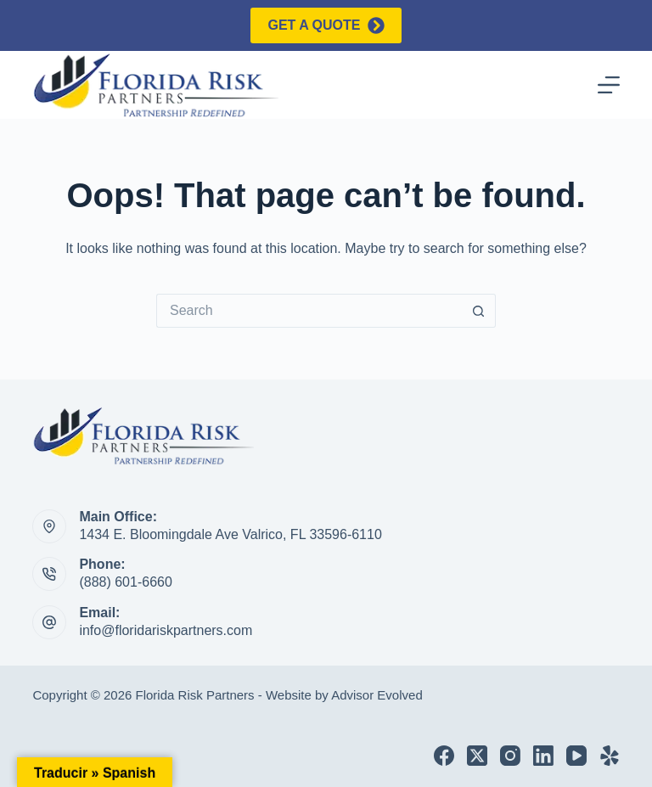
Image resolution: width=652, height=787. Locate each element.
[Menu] (609, 85)
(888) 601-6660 (125, 582)
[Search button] (479, 311)
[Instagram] (510, 755)
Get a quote (325, 25)
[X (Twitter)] (477, 755)
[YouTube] (576, 755)
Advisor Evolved (377, 695)
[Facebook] (444, 755)
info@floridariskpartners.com (165, 630)
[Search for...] (309, 311)
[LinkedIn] (543, 755)
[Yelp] (609, 755)
